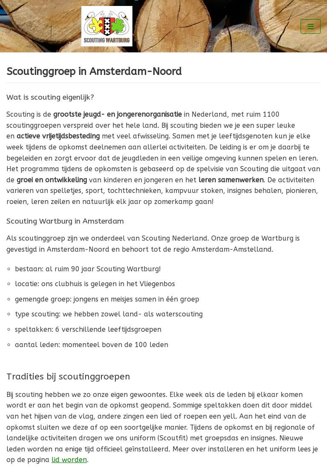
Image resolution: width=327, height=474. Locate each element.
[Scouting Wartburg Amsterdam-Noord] (109, 26)
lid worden (69, 460)
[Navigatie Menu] (311, 26)
